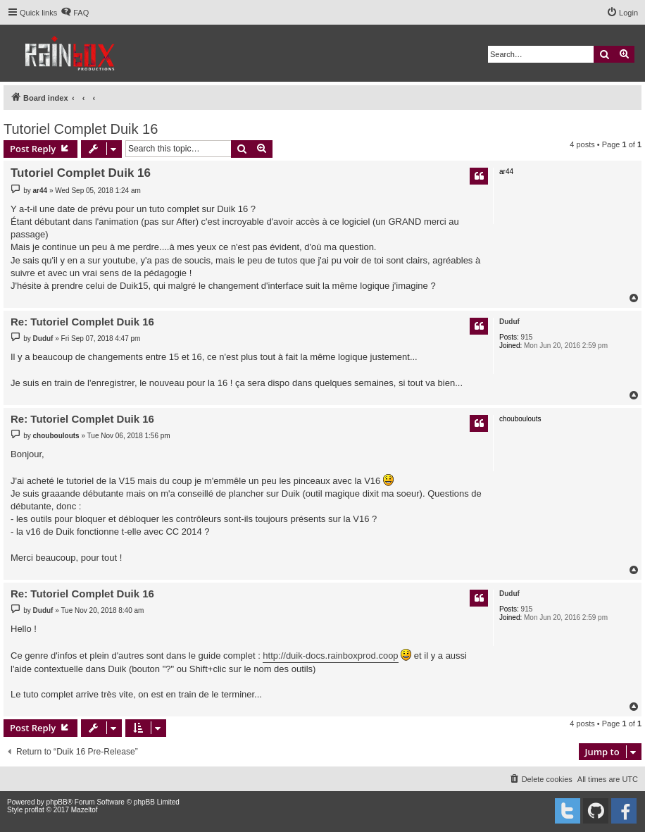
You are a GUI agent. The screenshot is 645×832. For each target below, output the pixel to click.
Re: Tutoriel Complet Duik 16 (82, 322)
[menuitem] (75, 12)
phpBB (57, 802)
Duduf (509, 321)
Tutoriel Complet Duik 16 (81, 129)
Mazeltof (84, 810)
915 (527, 337)
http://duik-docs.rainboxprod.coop (330, 655)
